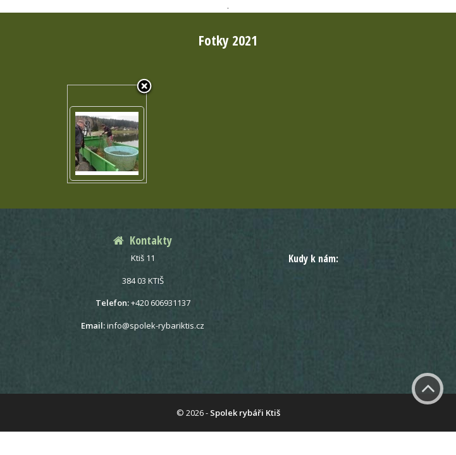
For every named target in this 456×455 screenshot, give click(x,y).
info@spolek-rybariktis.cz (155, 325)
